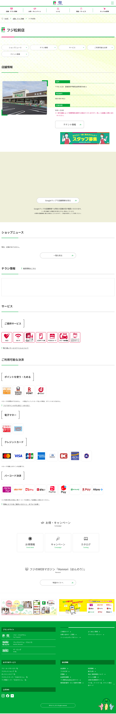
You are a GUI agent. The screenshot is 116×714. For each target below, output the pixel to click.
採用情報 (91, 669)
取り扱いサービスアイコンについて (16, 348)
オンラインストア (7, 675)
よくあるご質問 (93, 632)
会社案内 (63, 669)
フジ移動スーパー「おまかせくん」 (12, 681)
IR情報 (62, 675)
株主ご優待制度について (95, 675)
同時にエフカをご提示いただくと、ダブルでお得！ (21, 504)
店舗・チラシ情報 (18, 19)
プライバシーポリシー (95, 635)
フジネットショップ (7, 672)
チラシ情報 (44, 47)
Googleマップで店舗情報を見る (58, 200)
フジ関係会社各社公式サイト (69, 681)
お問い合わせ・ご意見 (67, 635)
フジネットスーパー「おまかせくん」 (13, 678)
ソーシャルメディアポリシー (69, 638)
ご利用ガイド (64, 632)
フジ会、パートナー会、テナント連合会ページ (100, 684)
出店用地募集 (64, 678)
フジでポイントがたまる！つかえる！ (16, 406)
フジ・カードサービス (8, 669)
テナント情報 (15, 54)
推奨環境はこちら (29, 269)
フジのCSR (63, 672)
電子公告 (91, 672)
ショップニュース (15, 47)
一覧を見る (58, 255)
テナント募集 (92, 678)
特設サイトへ (58, 583)
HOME (6, 19)
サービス (72, 47)
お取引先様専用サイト (95, 681)
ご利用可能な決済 (100, 47)
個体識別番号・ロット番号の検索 (70, 683)
